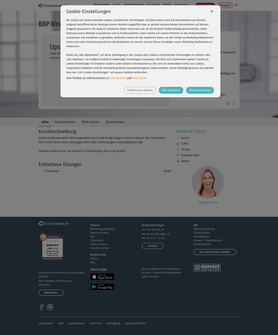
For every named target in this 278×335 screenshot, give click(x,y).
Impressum (139, 78)
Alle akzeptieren (200, 90)
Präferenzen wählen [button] (140, 90)
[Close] (212, 11)
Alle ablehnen (171, 90)
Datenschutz (118, 78)
